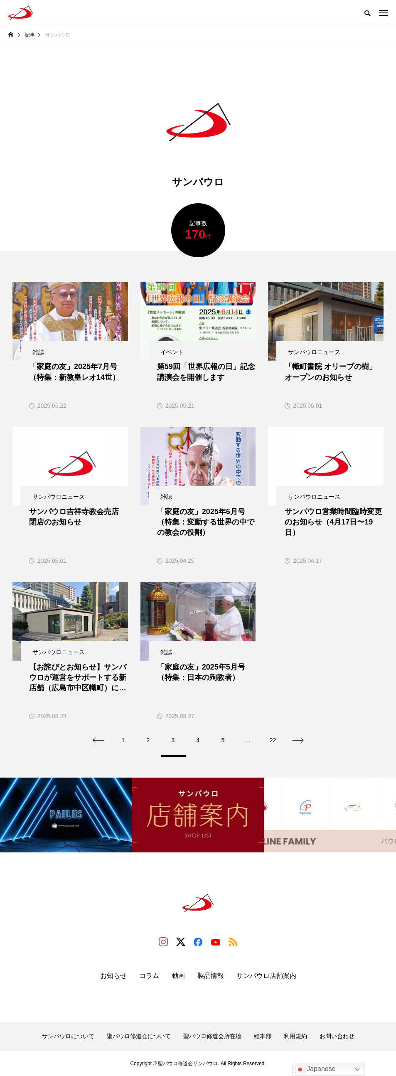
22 (273, 740)
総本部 (262, 1036)
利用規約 (295, 1036)
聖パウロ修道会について (139, 1036)
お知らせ (113, 975)
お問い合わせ (337, 1036)
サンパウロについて (68, 1036)
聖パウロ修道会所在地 (212, 1036)
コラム (149, 975)
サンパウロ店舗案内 (266, 975)
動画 (178, 975)
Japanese (315, 1069)
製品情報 (210, 975)
